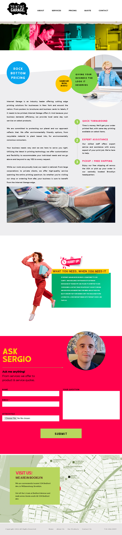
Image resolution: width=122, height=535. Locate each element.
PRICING (73, 10)
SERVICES (56, 10)
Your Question (91, 404)
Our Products (73, 529)
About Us (61, 529)
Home (51, 529)
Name (30, 392)
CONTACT (103, 10)
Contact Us (87, 529)
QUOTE (87, 10)
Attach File (30, 416)
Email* (30, 402)
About (40, 10)
